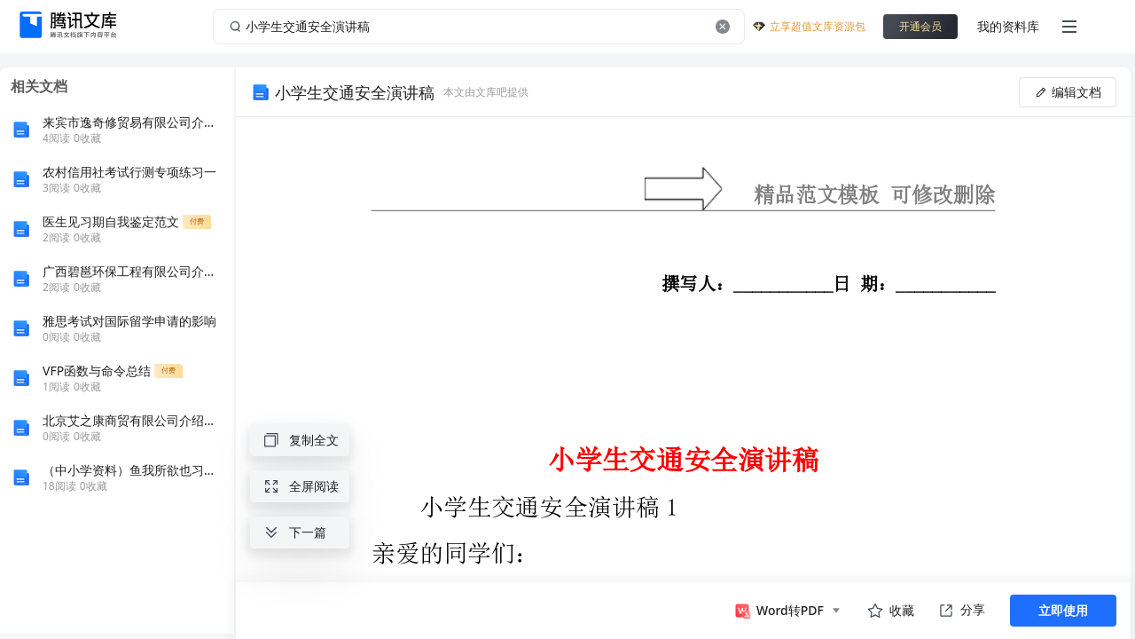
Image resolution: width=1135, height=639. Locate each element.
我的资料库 (1008, 26)
